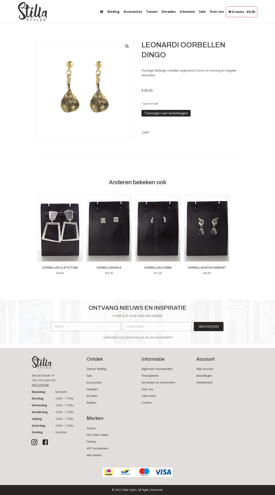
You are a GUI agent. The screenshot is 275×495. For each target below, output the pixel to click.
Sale (202, 11)
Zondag (37, 432)
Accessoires (133, 11)
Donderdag (40, 412)
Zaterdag (38, 425)
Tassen (151, 11)
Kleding (113, 11)
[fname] (86, 326)
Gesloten (61, 392)
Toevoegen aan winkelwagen (166, 113)
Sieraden (168, 11)
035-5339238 (40, 385)
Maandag (38, 392)
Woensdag (39, 405)
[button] (127, 46)
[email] (157, 326)
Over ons (217, 11)
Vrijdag (37, 419)
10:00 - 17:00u (64, 425)
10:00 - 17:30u (64, 398)
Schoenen (187, 11)
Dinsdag (38, 398)
